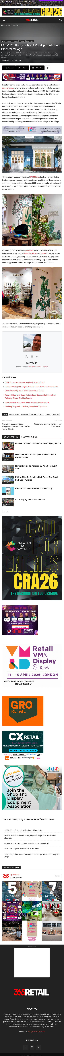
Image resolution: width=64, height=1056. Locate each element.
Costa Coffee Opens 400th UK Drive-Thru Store (21, 842)
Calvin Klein (25, 407)
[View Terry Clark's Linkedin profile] (37, 349)
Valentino (27, 246)
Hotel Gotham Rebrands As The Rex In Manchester (23, 823)
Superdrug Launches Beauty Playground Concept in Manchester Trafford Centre (16, 419)
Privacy (22, 1049)
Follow (57, 869)
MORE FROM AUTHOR (29, 430)
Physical (15, 34)
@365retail (15, 867)
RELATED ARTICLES (11, 430)
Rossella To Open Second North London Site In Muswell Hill (26, 836)
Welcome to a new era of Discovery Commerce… (48, 418)
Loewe (43, 246)
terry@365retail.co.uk (36, 1024)
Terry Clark (6, 53)
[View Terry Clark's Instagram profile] (32, 349)
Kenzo (34, 246)
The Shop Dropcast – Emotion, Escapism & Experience (26, 399)
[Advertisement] (32, 955)
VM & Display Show (6, 497)
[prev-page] (3, 504)
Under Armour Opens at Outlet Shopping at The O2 (24, 384)
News (9, 18)
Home (3, 18)
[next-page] (7, 504)
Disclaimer (30, 1049)
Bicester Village (8, 81)
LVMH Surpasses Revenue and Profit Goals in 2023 (25, 375)
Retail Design (29, 34)
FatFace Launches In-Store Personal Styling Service (38, 436)
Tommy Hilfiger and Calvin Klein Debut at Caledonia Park (27, 395)
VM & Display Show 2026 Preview (30, 492)
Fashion (16, 18)
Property (21, 34)
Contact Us (40, 1049)
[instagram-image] (12, 884)
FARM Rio (30, 243)
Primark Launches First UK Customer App (33, 481)
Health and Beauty (6, 452)
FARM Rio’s (34, 170)
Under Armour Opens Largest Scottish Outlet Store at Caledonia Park (31, 379)
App (4, 487)
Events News (6, 476)
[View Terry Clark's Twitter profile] (27, 349)
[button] (4, 13)
